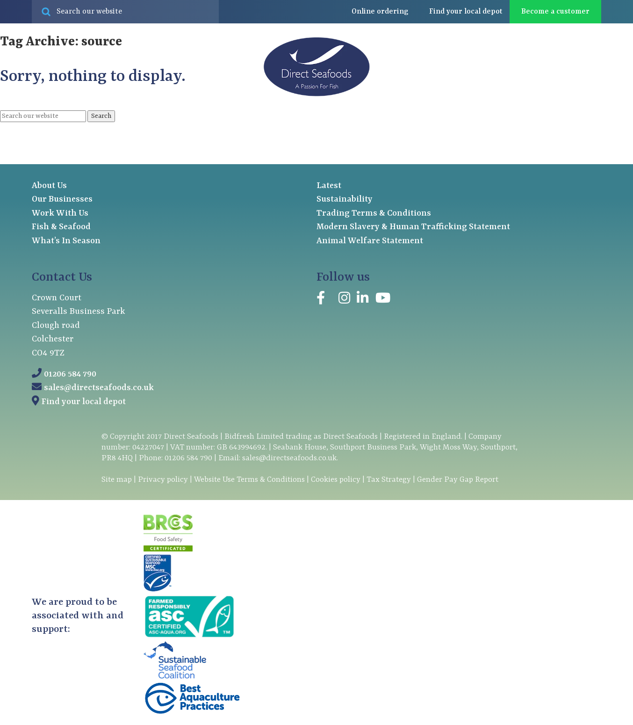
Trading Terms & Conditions (373, 213)
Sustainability (344, 199)
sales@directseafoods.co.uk (99, 388)
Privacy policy (163, 479)
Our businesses (161, 131)
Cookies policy (335, 479)
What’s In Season (66, 241)
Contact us (580, 131)
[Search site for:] (125, 11)
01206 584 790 (70, 374)
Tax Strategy (389, 479)
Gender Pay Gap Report (457, 479)
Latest (518, 131)
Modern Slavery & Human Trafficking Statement (413, 227)
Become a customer (555, 11)
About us (456, 131)
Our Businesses (62, 199)
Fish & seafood (65, 131)
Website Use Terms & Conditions (249, 479)
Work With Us (60, 213)
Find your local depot (84, 402)
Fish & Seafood (61, 227)
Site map (116, 479)
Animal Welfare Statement (369, 241)
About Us (49, 186)
